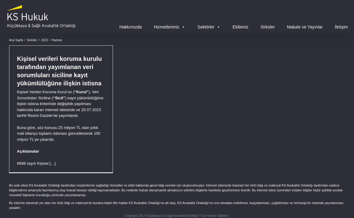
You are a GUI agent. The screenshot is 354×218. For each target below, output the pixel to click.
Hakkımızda (130, 27)
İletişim (341, 27)
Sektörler (208, 27)
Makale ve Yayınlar (305, 27)
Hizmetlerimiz (169, 27)
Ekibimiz (240, 27)
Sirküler (267, 27)
